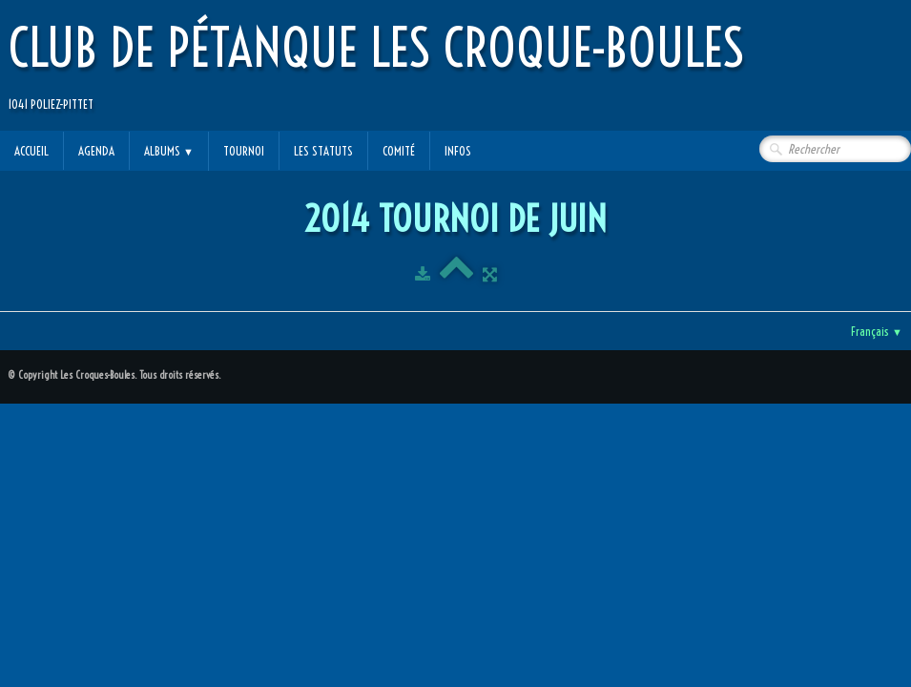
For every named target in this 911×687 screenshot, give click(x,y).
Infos (458, 150)
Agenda (96, 150)
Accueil (31, 150)
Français (876, 331)
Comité (399, 150)
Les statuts (323, 150)
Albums (169, 150)
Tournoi (243, 150)
